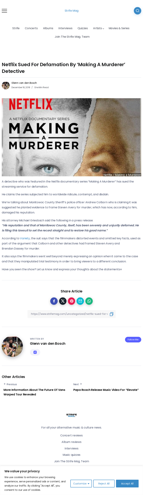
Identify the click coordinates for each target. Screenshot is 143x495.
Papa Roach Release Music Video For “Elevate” (106, 390)
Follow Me (133, 339)
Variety (25, 238)
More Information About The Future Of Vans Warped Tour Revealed (34, 392)
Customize (80, 483)
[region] (71, 480)
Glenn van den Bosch (24, 83)
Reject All (103, 483)
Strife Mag (71, 11)
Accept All (127, 483)
